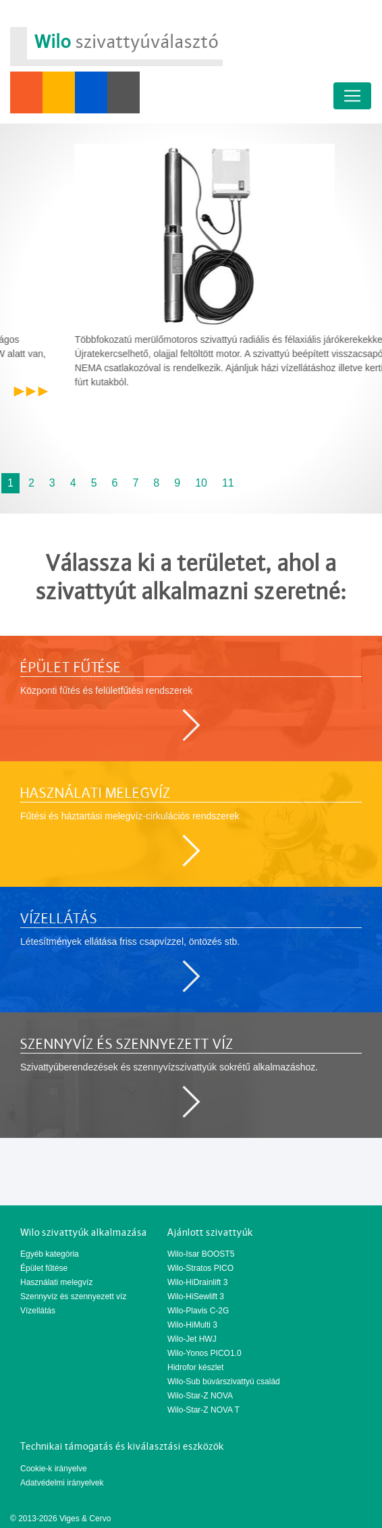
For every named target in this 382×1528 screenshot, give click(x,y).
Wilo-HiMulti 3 (192, 1325)
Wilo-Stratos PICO (200, 1268)
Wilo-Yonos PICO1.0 (204, 1353)
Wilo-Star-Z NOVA (200, 1395)
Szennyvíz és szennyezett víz (73, 1296)
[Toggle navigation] (352, 95)
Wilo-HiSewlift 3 (195, 1296)
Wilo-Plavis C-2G (198, 1310)
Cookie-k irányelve (53, 1468)
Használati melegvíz (56, 1282)
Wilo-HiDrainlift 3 (197, 1282)
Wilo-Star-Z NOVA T (203, 1410)
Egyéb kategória (49, 1254)
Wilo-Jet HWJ (192, 1339)
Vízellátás (37, 1310)
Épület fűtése (43, 1268)
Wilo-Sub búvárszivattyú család (223, 1381)
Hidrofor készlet (195, 1367)
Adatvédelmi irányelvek (61, 1483)
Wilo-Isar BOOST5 (200, 1254)
